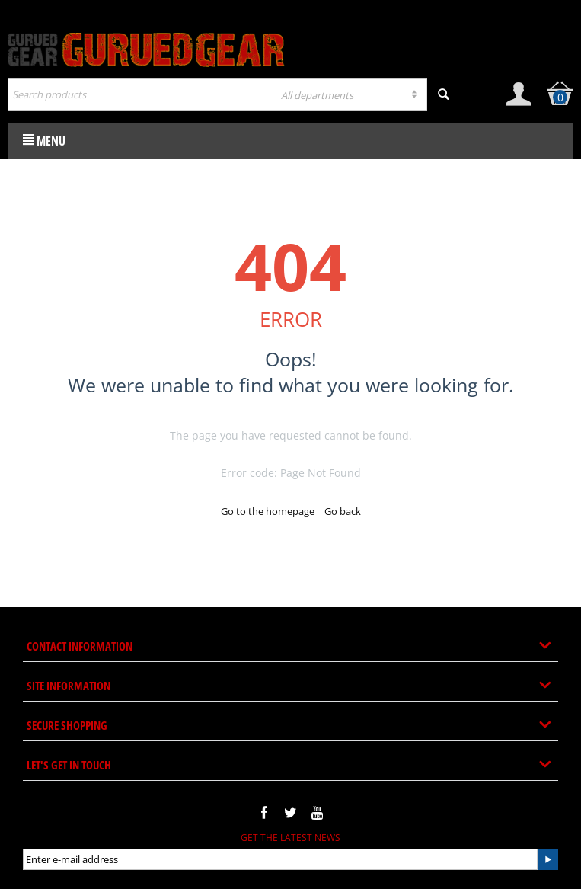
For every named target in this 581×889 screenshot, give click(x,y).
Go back (342, 511)
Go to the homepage (267, 511)
